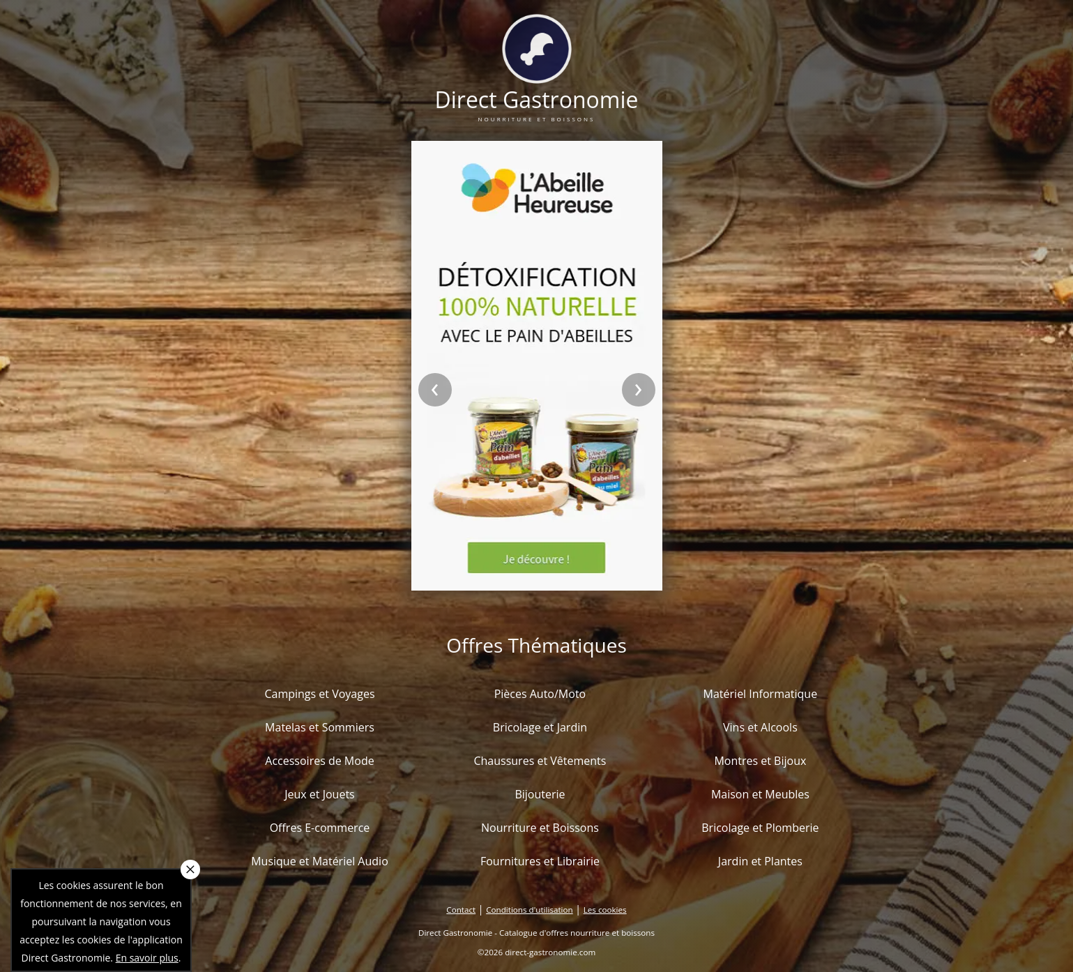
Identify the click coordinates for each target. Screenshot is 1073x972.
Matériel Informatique (760, 693)
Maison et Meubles (760, 794)
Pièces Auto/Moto (540, 693)
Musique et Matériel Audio (319, 861)
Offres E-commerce (320, 827)
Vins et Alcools (760, 727)
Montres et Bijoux (760, 760)
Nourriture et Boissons (540, 827)
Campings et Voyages (319, 693)
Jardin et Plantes (760, 861)
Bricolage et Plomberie (760, 827)
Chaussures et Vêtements (539, 760)
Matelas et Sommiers (319, 727)
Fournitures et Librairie (540, 861)
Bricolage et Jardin (540, 727)
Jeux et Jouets (319, 794)
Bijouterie (540, 794)
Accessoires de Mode (319, 760)
